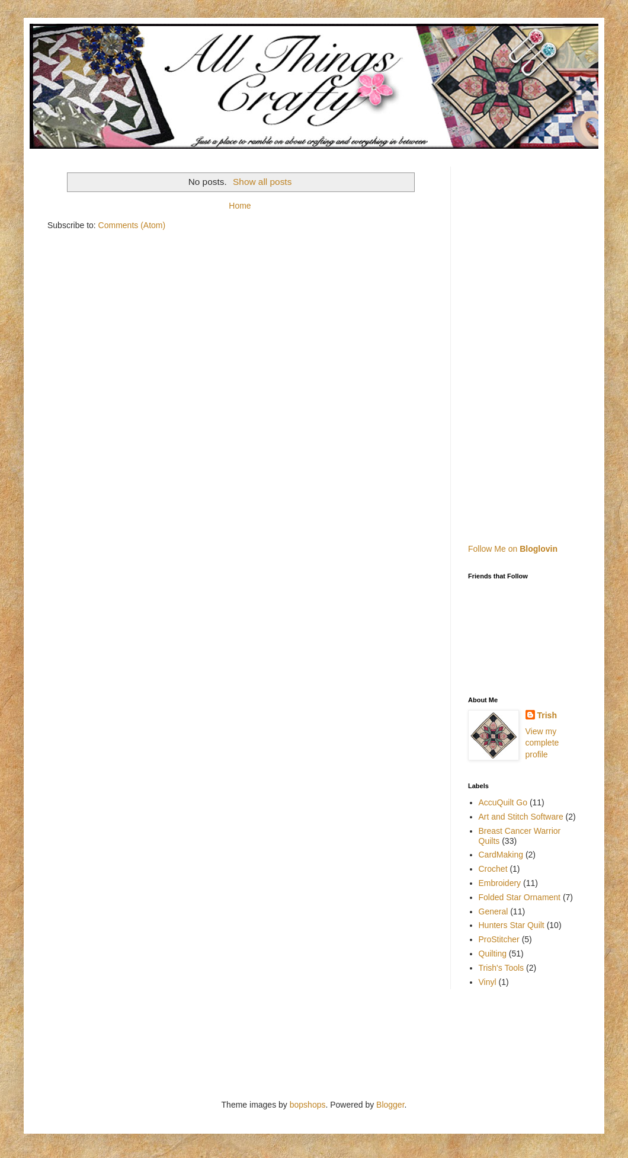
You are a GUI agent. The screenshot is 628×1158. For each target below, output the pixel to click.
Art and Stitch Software (521, 816)
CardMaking (501, 854)
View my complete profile (542, 743)
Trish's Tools (501, 968)
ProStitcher (499, 939)
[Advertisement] (537, 344)
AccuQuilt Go (503, 802)
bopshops (308, 1104)
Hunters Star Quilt (511, 925)
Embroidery (500, 883)
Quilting (493, 953)
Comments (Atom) (132, 225)
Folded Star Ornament (520, 897)
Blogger (390, 1104)
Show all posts (262, 182)
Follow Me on (512, 549)
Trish (547, 715)
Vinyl (487, 982)
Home (240, 205)
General (493, 911)
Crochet (493, 869)
